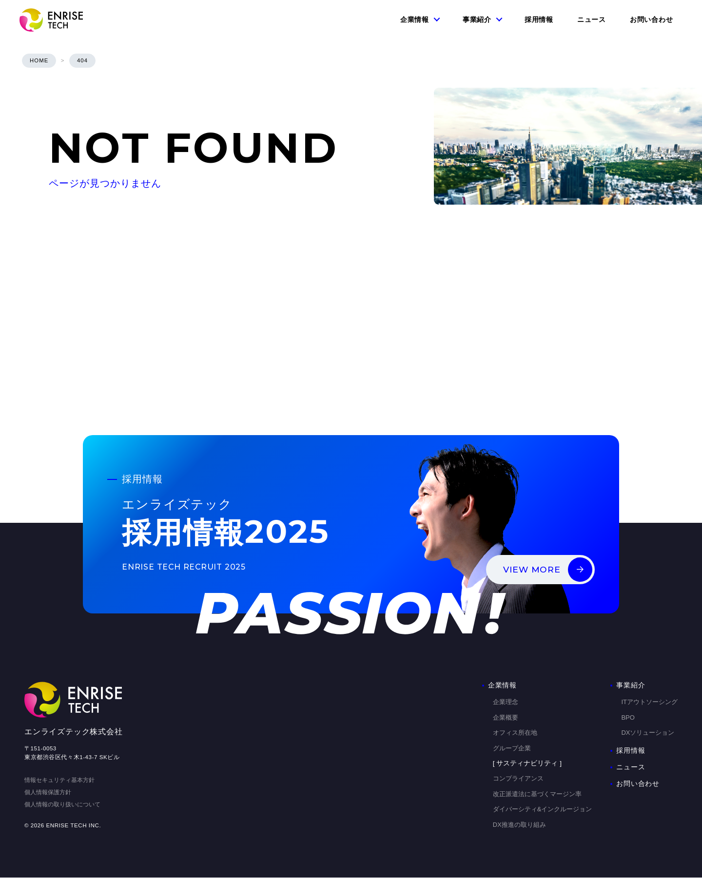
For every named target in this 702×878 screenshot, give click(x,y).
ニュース (591, 19)
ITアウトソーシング (649, 702)
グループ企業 (512, 748)
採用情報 (539, 19)
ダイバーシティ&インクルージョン (542, 809)
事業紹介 (477, 19)
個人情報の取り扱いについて (62, 804)
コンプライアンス (518, 779)
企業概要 (505, 717)
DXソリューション (647, 733)
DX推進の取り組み (519, 824)
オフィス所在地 (515, 733)
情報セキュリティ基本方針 (59, 780)
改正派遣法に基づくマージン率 (537, 794)
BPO (627, 717)
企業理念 (505, 702)
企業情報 (414, 19)
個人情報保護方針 (47, 793)
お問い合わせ (651, 19)
